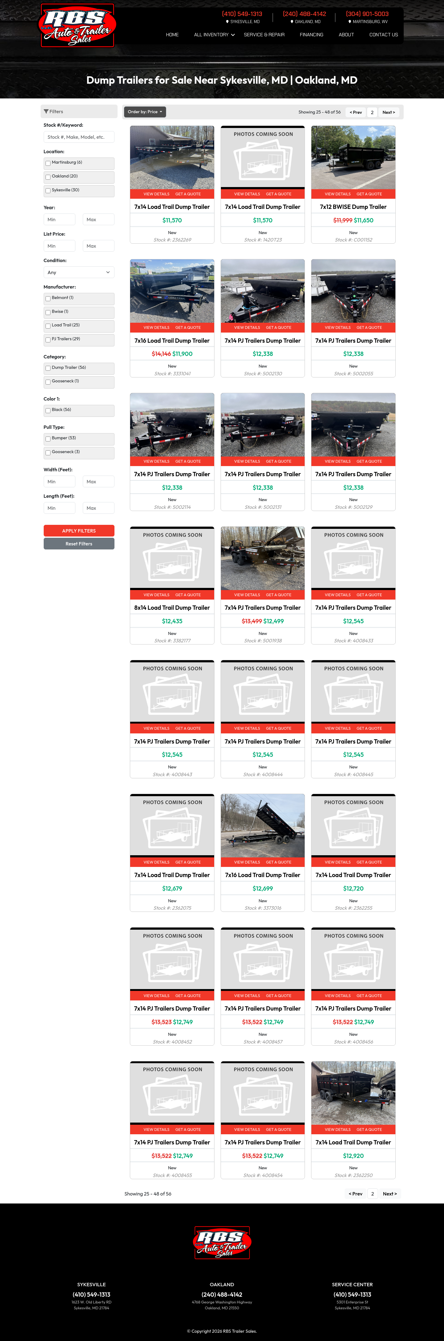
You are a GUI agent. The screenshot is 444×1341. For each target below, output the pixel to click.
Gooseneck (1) (65, 381)
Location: (54, 151)
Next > (388, 112)
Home (172, 34)
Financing (311, 34)
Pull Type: (54, 427)
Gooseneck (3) (66, 451)
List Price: (55, 234)
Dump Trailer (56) (69, 367)
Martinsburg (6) (67, 162)
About (346, 34)
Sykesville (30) (65, 190)
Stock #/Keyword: (63, 125)
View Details (156, 193)
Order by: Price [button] (143, 111)
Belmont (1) (63, 297)
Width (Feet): (58, 469)
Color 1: (52, 399)
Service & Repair (264, 34)
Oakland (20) (65, 176)
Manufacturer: (60, 287)
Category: (55, 356)
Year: (49, 207)
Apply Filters (79, 531)
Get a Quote (188, 193)
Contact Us (384, 34)
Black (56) (61, 409)
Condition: (55, 260)
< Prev (356, 112)
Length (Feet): (59, 496)
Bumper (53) (64, 438)
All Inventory (211, 34)
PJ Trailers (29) (66, 338)
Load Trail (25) (66, 325)
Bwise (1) (60, 311)
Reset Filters (79, 544)
